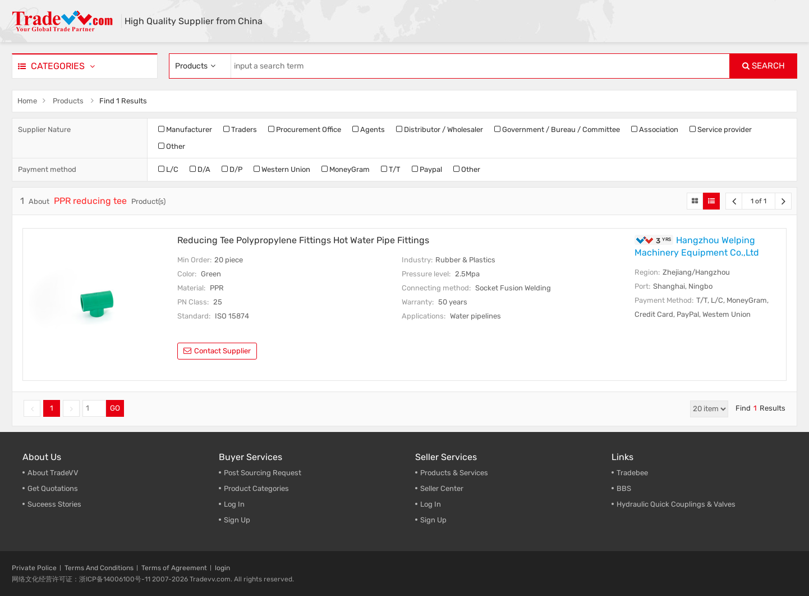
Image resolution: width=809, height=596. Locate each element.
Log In (234, 504)
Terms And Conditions (99, 568)
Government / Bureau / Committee (557, 129)
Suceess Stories (54, 504)
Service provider (721, 129)
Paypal (427, 169)
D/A (200, 169)
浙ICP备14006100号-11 (114, 579)
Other (171, 146)
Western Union (282, 169)
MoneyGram (345, 169)
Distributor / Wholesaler (439, 129)
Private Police (34, 568)
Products (68, 101)
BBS (624, 488)
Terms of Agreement (174, 568)
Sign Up (433, 520)
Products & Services (454, 472)
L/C (168, 169)
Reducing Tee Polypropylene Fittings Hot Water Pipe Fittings (303, 240)
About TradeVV (53, 472)
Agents (368, 129)
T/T (391, 169)
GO (115, 408)
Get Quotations (52, 488)
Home (27, 101)
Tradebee (632, 472)
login (222, 568)
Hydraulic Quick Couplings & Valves (676, 504)
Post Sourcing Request (262, 472)
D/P (232, 169)
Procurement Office (304, 129)
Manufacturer (185, 129)
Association (654, 129)
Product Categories (256, 488)
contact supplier (217, 351)
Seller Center (441, 488)
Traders (240, 129)
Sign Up (237, 520)
